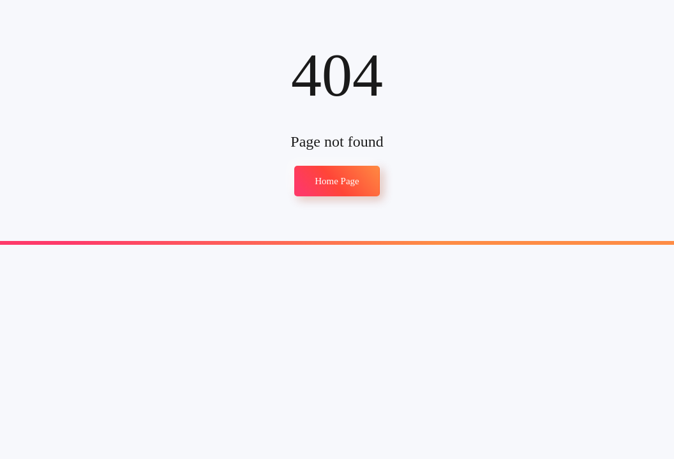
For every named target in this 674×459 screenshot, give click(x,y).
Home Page (337, 181)
